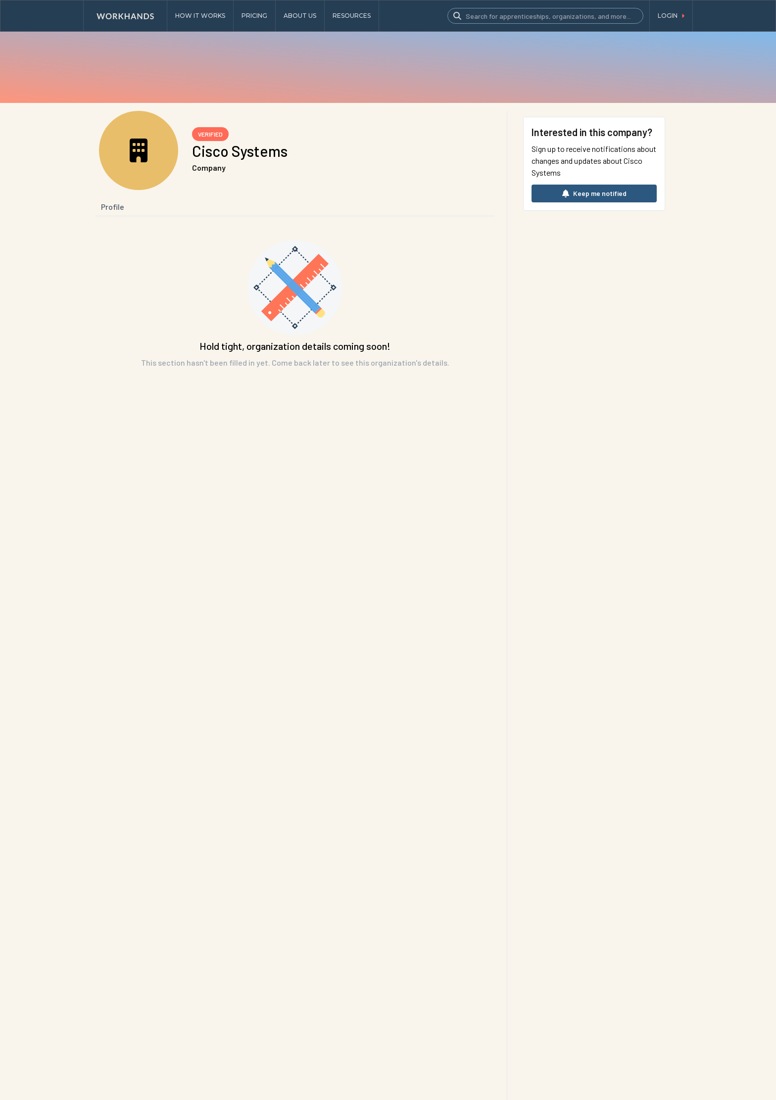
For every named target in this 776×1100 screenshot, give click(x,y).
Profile (112, 206)
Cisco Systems (240, 151)
